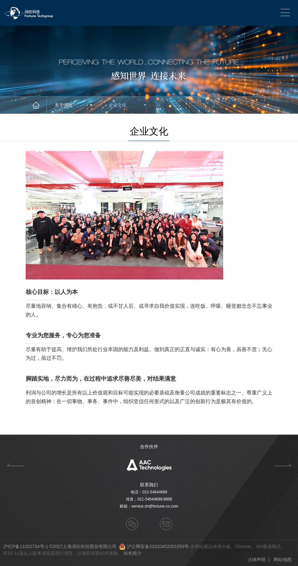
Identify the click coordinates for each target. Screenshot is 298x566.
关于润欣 (73, 105)
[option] (149, 465)
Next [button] (283, 464)
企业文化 (127, 105)
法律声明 (257, 559)
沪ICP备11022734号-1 (25, 546)
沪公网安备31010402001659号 (158, 546)
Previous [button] (15, 464)
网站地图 (283, 559)
